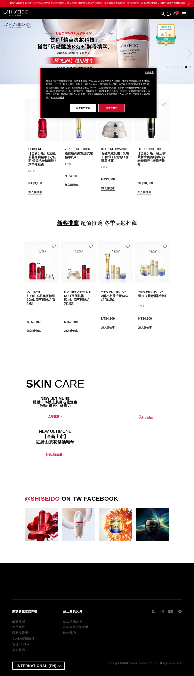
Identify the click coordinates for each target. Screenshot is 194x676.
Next (187, 51)
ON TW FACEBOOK (71, 498)
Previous (6, 51)
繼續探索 (149, 72)
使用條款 (18, 627)
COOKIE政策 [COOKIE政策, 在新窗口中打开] (57, 97)
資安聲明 (18, 650)
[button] (189, 3)
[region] (98, 93)
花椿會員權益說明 (75, 627)
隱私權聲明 (20, 632)
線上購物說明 (72, 621)
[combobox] (38, 666)
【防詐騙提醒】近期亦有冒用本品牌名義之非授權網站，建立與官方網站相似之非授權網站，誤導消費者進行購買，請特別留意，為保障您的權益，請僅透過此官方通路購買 (97, 3)
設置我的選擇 (83, 108)
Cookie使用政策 (23, 638)
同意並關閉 (111, 108)
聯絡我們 (69, 632)
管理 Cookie (20, 644)
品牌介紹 (18, 621)
